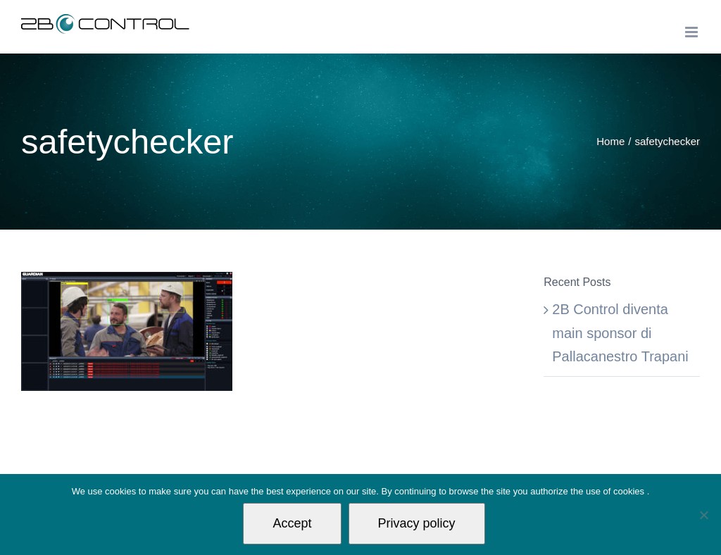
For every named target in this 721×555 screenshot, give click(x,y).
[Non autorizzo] (703, 515)
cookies (630, 491)
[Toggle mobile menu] (692, 32)
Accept (291, 523)
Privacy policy (417, 523)
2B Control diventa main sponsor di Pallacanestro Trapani (620, 332)
